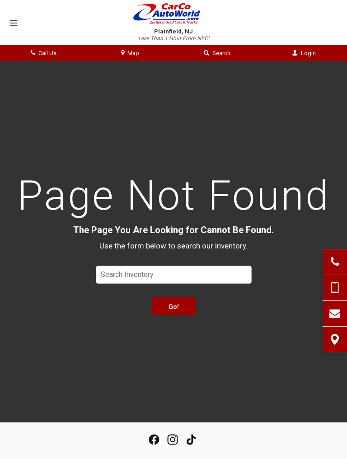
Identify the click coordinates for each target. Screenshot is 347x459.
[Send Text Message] (335, 287)
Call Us (43, 53)
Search (217, 53)
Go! (174, 306)
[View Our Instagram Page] (172, 439)
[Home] (173, 13)
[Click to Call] (335, 262)
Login (304, 53)
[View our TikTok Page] (191, 439)
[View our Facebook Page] (154, 439)
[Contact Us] (335, 313)
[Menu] (13, 23)
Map (130, 53)
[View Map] (335, 339)
